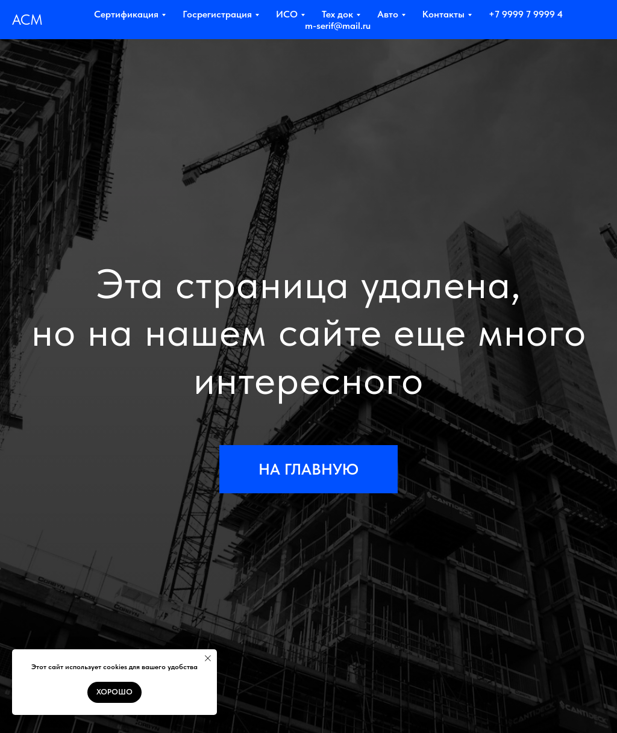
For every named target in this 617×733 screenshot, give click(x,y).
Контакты (443, 14)
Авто (387, 14)
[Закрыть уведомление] (208, 658)
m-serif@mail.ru (338, 25)
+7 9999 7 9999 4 (526, 14)
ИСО (287, 14)
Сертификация (126, 14)
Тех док (337, 14)
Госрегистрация (217, 14)
